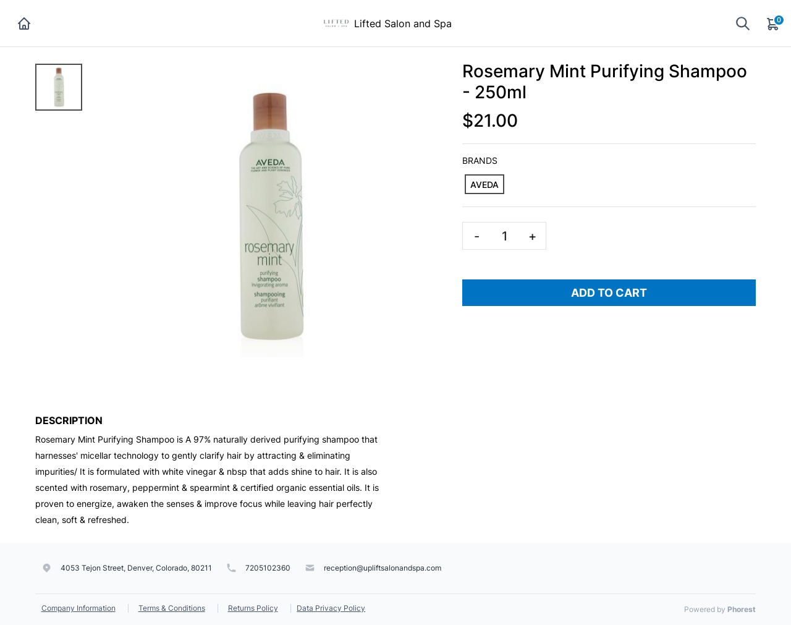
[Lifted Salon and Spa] (336, 22)
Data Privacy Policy (331, 608)
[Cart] (774, 23)
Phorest (741, 609)
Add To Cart (609, 292)
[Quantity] (504, 236)
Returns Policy (253, 608)
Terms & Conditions (171, 608)
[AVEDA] (484, 184)
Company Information (78, 608)
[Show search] (743, 23)
